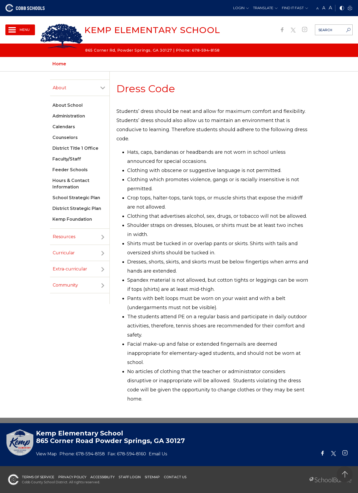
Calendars (63, 126)
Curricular (64, 252)
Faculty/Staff (66, 159)
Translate (263, 8)
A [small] (317, 8)
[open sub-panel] (102, 88)
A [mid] (323, 7)
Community (65, 285)
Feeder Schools (70, 169)
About (59, 87)
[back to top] (345, 474)
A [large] (330, 8)
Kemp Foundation (72, 219)
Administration (68, 116)
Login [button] (238, 8)
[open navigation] (20, 29)
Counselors (65, 137)
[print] (350, 8)
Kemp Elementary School (152, 30)
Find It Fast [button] (293, 8)
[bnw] (342, 8)
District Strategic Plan (76, 208)
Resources (64, 236)
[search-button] (348, 30)
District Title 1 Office (75, 148)
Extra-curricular (70, 268)
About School (67, 105)
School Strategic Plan (76, 197)
